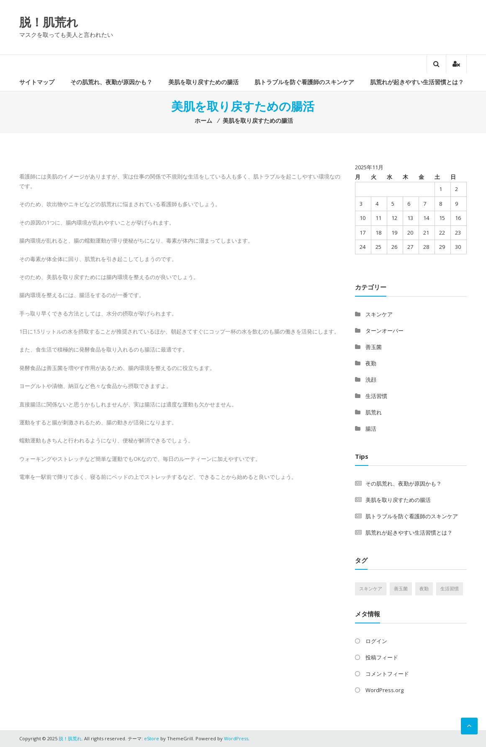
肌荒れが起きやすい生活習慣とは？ (417, 82)
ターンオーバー (384, 330)
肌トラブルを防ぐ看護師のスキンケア (304, 82)
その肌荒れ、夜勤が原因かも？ (111, 82)
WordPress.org (384, 690)
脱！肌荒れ (48, 22)
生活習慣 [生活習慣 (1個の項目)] (449, 589)
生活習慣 (376, 396)
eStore (151, 738)
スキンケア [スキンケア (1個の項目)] (370, 589)
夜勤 (370, 363)
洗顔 (370, 379)
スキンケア (379, 314)
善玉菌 (373, 347)
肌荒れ (373, 412)
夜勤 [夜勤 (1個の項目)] (424, 589)
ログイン (376, 641)
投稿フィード (381, 657)
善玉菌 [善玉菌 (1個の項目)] (401, 589)
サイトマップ (36, 82)
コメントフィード (387, 673)
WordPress (236, 738)
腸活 (370, 428)
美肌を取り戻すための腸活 (203, 82)
